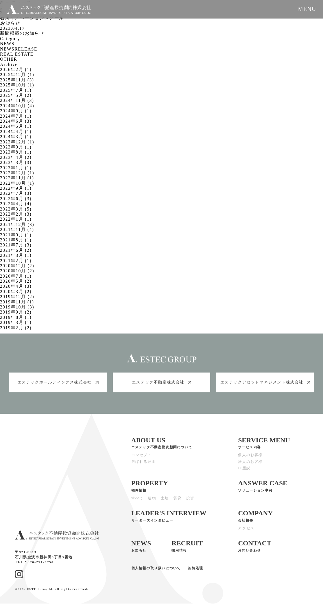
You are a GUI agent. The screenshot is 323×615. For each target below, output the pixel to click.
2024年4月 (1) (15, 131)
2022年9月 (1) (15, 188)
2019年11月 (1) (17, 302)
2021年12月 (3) (17, 224)
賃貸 (177, 502)
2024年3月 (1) (15, 136)
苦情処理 (195, 572)
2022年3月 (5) (15, 209)
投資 (190, 502)
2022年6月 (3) (15, 198)
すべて (137, 502)
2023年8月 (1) (15, 152)
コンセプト (141, 459)
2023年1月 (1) (15, 167)
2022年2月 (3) (15, 214)
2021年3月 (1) (15, 255)
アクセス (246, 532)
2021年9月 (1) (15, 234)
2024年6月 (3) (15, 121)
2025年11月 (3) (17, 79)
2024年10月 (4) (17, 105)
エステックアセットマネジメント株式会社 (265, 386)
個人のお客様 (250, 459)
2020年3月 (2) (15, 291)
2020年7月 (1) (15, 276)
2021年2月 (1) (15, 260)
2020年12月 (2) (17, 265)
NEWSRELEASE (18, 49)
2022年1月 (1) (15, 219)
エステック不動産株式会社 (161, 386)
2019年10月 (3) (17, 307)
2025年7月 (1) (15, 90)
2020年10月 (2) (17, 270)
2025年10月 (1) (17, 85)
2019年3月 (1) (15, 322)
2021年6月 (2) (15, 250)
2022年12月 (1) (17, 172)
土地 (165, 502)
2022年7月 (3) (15, 193)
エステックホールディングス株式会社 (57, 386)
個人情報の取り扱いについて (156, 572)
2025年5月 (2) (15, 95)
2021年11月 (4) (17, 229)
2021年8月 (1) (15, 239)
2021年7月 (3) (15, 245)
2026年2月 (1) (15, 69)
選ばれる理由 (143, 465)
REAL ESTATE (16, 54)
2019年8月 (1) (15, 317)
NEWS (7, 43)
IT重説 (244, 472)
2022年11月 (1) (17, 177)
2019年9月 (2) (15, 312)
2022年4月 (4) (15, 203)
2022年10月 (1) (17, 183)
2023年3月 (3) (15, 162)
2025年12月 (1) (17, 74)
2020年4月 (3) (15, 286)
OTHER (8, 59)
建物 (152, 502)
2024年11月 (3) (17, 100)
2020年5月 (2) (15, 281)
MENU (307, 9)
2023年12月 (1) (17, 142)
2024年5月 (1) (15, 126)
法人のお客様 (250, 465)
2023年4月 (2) (15, 157)
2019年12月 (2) (17, 296)
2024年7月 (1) (15, 116)
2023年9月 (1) (15, 147)
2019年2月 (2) (15, 327)
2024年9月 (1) (15, 110)
